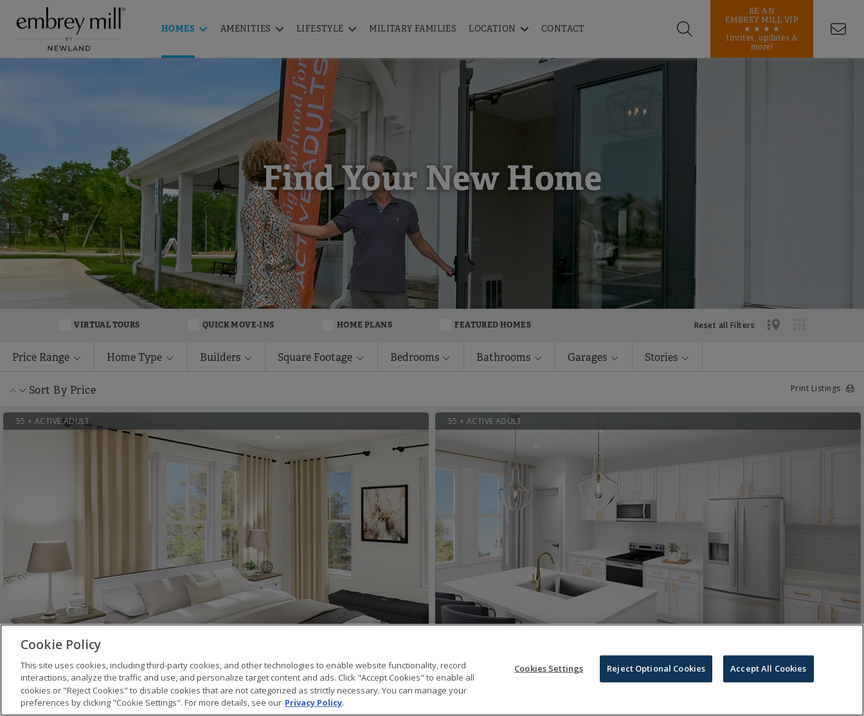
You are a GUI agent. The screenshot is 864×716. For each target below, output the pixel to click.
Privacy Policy (313, 703)
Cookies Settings (548, 669)
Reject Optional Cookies (656, 669)
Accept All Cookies (768, 669)
